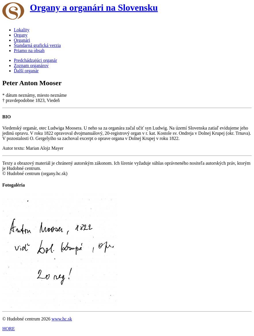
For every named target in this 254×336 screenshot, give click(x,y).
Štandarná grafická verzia (37, 45)
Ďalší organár (26, 70)
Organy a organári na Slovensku (94, 7)
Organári (22, 40)
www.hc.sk (61, 318)
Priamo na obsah (29, 50)
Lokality (21, 29)
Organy (21, 35)
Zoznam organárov (31, 65)
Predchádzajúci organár (35, 60)
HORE (8, 328)
